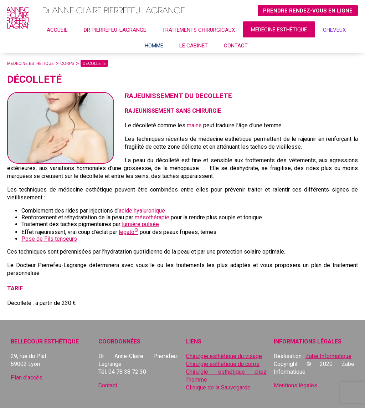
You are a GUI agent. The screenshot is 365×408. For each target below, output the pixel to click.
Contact (236, 45)
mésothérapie (152, 217)
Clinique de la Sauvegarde (218, 387)
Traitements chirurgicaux (198, 30)
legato (128, 232)
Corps (67, 63)
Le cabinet (193, 45)
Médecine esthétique (279, 29)
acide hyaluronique (142, 210)
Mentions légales (295, 385)
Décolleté (94, 63)
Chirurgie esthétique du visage (224, 356)
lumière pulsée (140, 224)
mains (194, 125)
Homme (154, 45)
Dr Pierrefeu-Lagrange (115, 30)
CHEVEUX (334, 30)
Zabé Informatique (328, 356)
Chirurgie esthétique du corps (222, 364)
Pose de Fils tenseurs (49, 238)
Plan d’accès (26, 377)
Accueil (57, 30)
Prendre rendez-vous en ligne (308, 10)
